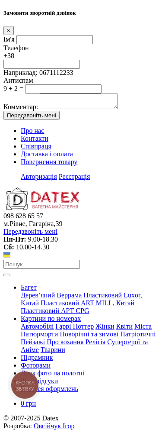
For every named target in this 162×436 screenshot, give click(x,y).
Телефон (16, 48)
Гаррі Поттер (74, 329)
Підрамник (37, 360)
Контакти (34, 141)
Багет (29, 290)
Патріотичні (138, 336)
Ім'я (9, 39)
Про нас (32, 133)
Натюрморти (39, 336)
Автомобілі (37, 329)
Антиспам (18, 80)
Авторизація (39, 179)
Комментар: (20, 109)
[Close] (8, 30)
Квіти (124, 329)
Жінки (104, 329)
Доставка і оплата (47, 156)
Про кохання (65, 344)
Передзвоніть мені (31, 118)
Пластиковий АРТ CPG (55, 313)
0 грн (28, 406)
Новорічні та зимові (89, 336)
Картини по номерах (51, 321)
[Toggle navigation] (6, 277)
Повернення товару (49, 164)
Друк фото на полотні (52, 375)
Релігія (96, 344)
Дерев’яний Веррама (51, 297)
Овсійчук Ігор (54, 428)
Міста (143, 329)
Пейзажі (33, 344)
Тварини (53, 352)
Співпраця (36, 148)
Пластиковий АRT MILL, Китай (87, 305)
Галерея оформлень (49, 391)
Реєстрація (74, 179)
